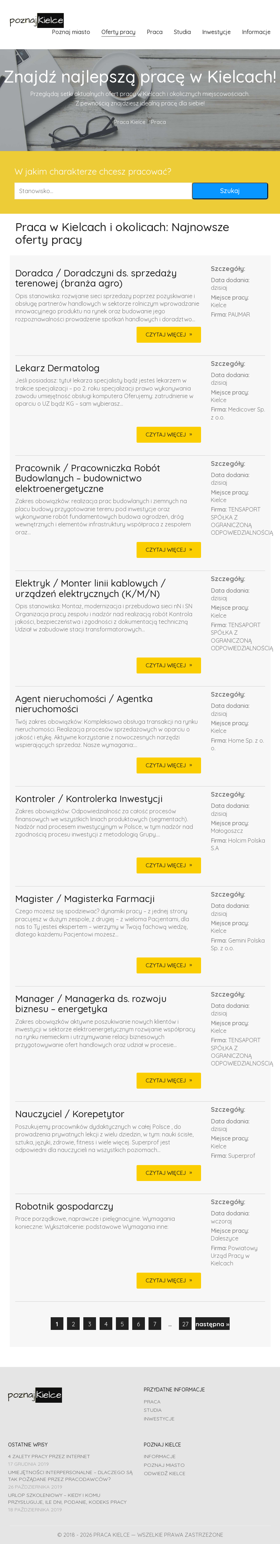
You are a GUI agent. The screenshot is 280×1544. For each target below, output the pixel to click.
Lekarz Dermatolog (57, 368)
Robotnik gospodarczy (64, 1206)
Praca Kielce (130, 121)
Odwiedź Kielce (164, 1473)
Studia (153, 1410)
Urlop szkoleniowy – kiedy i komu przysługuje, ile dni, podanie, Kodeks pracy (67, 1498)
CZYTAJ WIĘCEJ (166, 334)
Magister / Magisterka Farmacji (85, 899)
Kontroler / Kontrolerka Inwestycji (89, 799)
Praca (152, 1401)
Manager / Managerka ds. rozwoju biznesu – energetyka (91, 1004)
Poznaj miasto (164, 1465)
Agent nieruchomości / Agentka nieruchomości (84, 704)
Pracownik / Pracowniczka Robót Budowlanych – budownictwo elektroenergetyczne (87, 478)
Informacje (160, 1456)
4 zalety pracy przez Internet (49, 1456)
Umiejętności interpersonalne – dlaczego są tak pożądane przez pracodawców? (70, 1475)
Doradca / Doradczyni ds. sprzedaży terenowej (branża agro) (96, 278)
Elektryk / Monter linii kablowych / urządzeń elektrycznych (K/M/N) (90, 588)
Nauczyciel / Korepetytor (70, 1114)
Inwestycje (159, 1418)
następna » (212, 1324)
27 (185, 1324)
